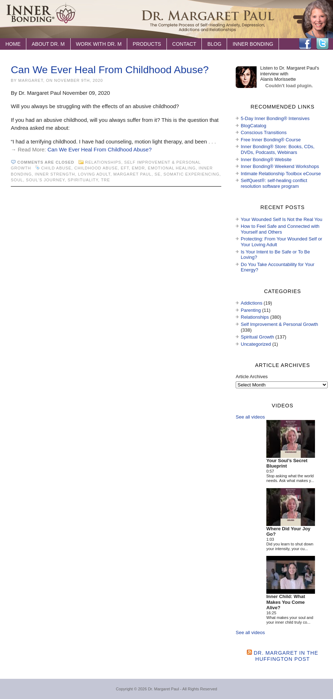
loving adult (94, 174)
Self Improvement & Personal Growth (279, 324)
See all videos (250, 417)
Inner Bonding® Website (266, 159)
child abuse (56, 168)
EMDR (138, 168)
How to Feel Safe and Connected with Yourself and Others (280, 229)
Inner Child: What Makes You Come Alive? (285, 602)
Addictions (251, 303)
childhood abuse (96, 168)
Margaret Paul (133, 174)
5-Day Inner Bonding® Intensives (275, 118)
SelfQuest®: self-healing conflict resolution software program (274, 183)
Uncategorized (256, 344)
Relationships (103, 162)
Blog (214, 44)
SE (158, 174)
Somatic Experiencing (191, 174)
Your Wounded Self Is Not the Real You (281, 219)
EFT (125, 168)
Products (147, 44)
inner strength (55, 174)
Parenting (251, 310)
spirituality (83, 180)
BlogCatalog (253, 125)
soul (17, 180)
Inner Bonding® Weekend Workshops (280, 166)
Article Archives (252, 376)
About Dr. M (48, 44)
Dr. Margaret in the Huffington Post (286, 656)
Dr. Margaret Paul (163, 689)
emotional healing (172, 168)
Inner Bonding (252, 44)
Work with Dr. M (99, 44)
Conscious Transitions (264, 132)
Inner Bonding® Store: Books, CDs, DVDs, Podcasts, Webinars (278, 149)
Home (13, 44)
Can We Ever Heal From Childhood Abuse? (110, 69)
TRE (105, 180)
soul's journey (45, 180)
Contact (184, 44)
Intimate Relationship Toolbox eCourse (281, 173)
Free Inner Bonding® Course (271, 139)
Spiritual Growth (257, 337)
